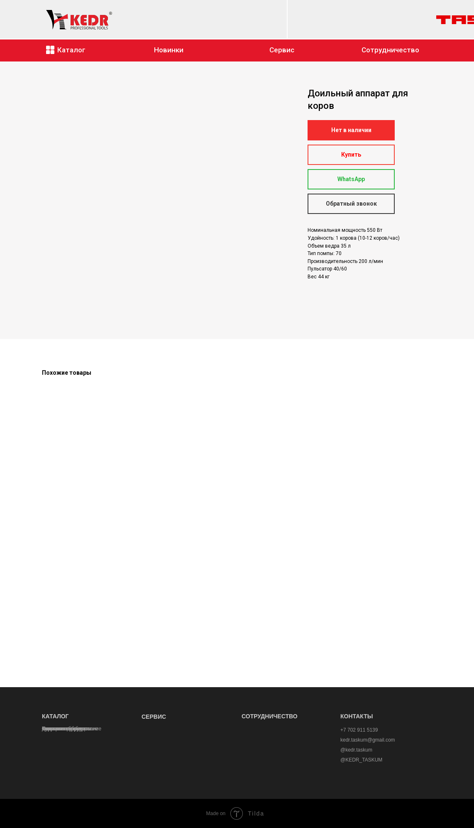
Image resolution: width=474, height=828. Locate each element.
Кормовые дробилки (65, 729)
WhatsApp (351, 179)
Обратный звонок (351, 203)
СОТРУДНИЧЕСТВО (270, 716)
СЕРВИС (154, 716)
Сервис (281, 50)
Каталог (71, 50)
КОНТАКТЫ (356, 716)
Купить (351, 154)
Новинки (168, 50)
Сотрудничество (390, 50)
